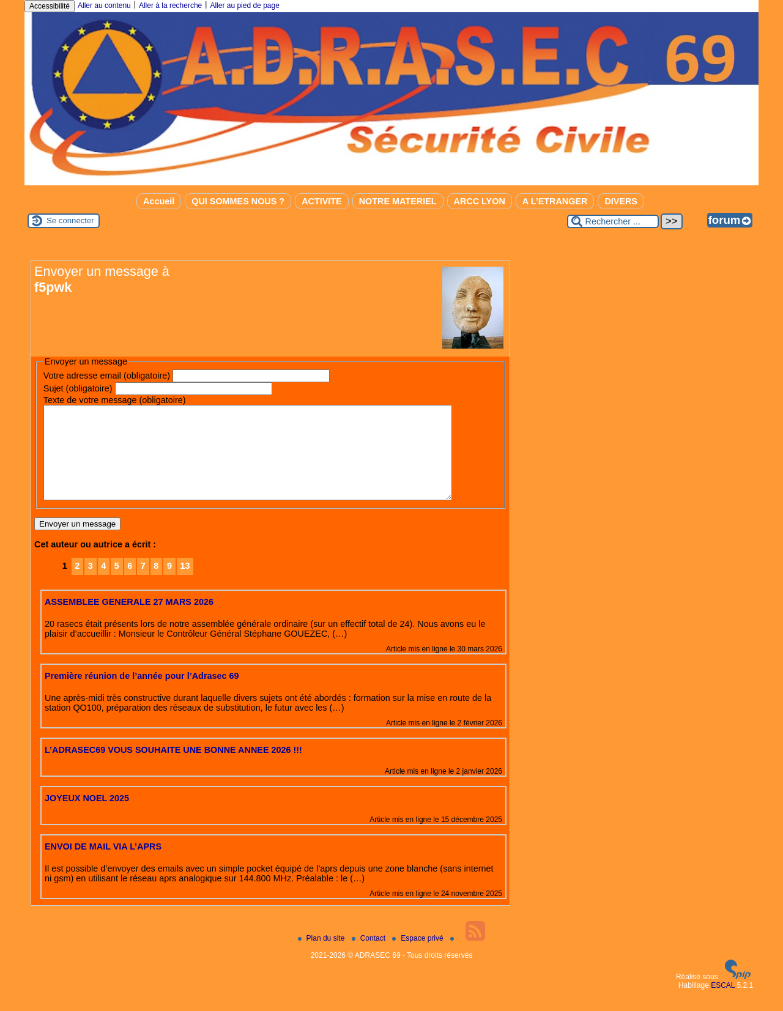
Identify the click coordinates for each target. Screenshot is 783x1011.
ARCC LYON (479, 201)
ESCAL (723, 1003)
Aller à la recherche (170, 5)
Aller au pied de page (244, 5)
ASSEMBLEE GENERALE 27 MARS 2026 (129, 620)
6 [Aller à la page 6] (129, 584)
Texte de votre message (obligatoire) (114, 400)
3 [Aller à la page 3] (90, 584)
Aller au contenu (104, 5)
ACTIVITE (322, 201)
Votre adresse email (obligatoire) (106, 375)
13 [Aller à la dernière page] (185, 584)
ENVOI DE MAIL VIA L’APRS (103, 865)
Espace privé (418, 956)
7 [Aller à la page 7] (143, 584)
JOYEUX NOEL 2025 (87, 816)
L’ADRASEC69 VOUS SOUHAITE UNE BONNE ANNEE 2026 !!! (173, 768)
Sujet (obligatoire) (78, 388)
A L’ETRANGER (555, 201)
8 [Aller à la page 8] (156, 584)
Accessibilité (49, 6)
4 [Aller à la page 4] (103, 584)
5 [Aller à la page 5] (116, 584)
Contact (370, 956)
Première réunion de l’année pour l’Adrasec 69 (142, 694)
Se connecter (70, 220)
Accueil (158, 201)
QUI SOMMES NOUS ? (237, 201)
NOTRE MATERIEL (398, 201)
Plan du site (322, 956)
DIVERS (620, 201)
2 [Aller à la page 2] (77, 584)
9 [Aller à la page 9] (169, 584)
